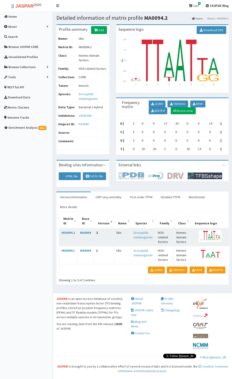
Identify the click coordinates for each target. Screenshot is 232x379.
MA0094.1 (68, 250)
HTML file (70, 176)
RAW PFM (158, 110)
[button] (58, 6)
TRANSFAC (178, 104)
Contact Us (140, 333)
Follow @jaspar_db (213, 357)
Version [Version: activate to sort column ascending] (103, 223)
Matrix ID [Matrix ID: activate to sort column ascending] (68, 221)
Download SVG (211, 30)
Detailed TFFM (170, 197)
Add (99, 30)
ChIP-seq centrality (108, 197)
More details (68, 207)
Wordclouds (197, 197)
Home (197, 18)
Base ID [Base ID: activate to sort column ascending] (85, 221)
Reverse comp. (183, 110)
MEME (198, 104)
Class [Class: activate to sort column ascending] (182, 223)
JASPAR (157, 104)
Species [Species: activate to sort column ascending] (141, 223)
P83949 (84, 124)
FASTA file (94, 176)
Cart (195, 5)
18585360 (85, 116)
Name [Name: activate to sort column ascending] (122, 223)
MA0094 (85, 233)
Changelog (170, 310)
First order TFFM (141, 197)
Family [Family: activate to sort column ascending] (164, 223)
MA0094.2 (68, 233)
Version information (73, 197)
